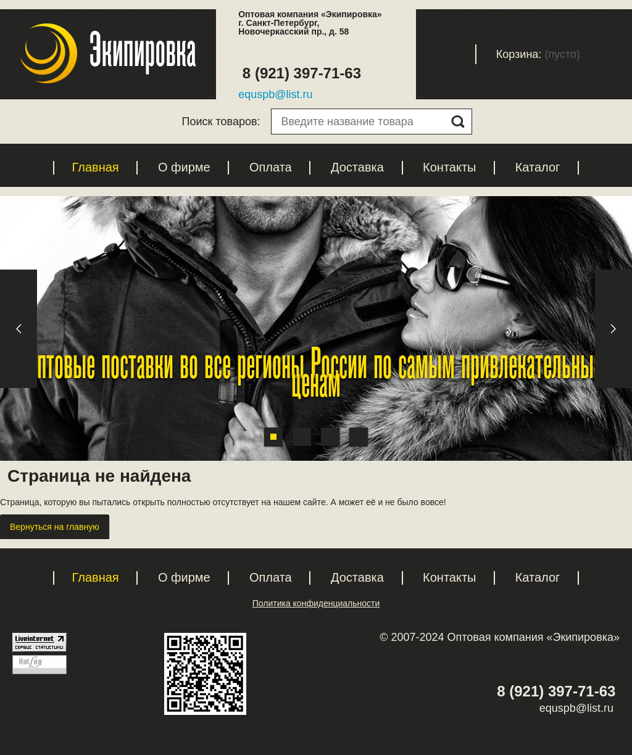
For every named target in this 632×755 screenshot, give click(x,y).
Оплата (270, 167)
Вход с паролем (456, 54)
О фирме (184, 167)
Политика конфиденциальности (316, 603)
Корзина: (519, 54)
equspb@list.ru (275, 94)
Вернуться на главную (54, 527)
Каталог (537, 167)
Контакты (449, 167)
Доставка (357, 167)
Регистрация (386, 54)
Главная (95, 167)
